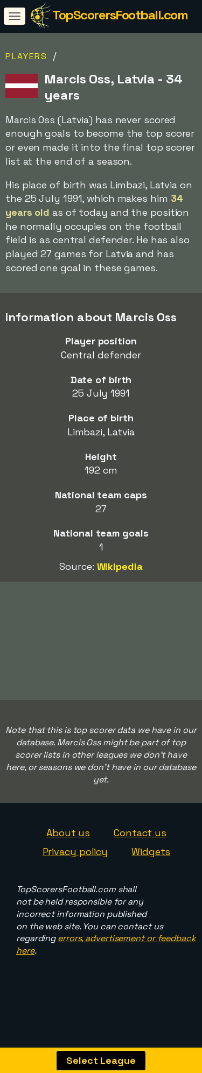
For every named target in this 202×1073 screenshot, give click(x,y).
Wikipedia (120, 566)
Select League (101, 1060)
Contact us (140, 843)
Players (26, 56)
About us (68, 843)
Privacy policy (75, 863)
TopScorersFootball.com (119, 14)
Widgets (150, 863)
